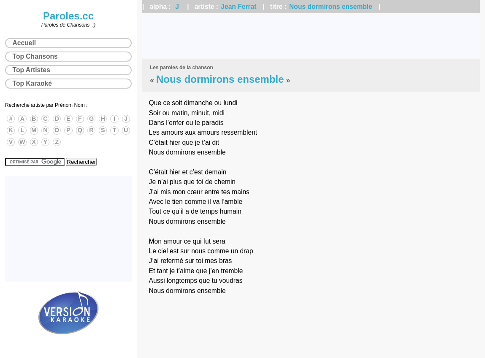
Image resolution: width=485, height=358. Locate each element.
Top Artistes (31, 69)
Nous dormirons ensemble (330, 6)
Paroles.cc (68, 16)
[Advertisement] (311, 36)
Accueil (24, 42)
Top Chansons (35, 56)
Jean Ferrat (238, 6)
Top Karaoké (32, 83)
